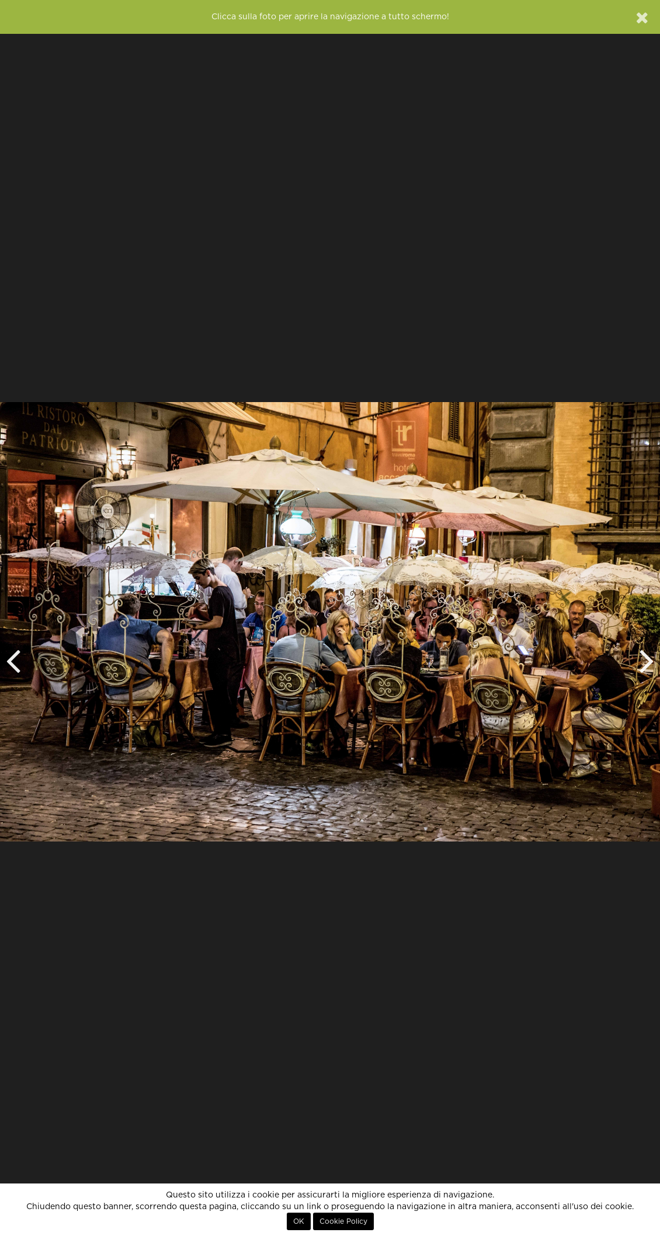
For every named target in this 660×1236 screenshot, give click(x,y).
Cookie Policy (343, 1221)
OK (298, 1221)
